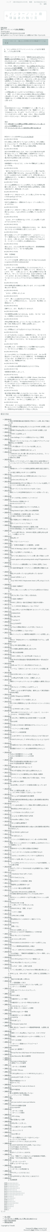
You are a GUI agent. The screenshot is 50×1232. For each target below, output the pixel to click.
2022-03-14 (7, 452)
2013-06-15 (7, 794)
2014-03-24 (7, 747)
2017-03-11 (7, 608)
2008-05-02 (7, 1171)
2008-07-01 (7, 1104)
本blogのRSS (8, 1222)
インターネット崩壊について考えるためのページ (20, 1218)
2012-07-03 (7, 847)
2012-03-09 (7, 866)
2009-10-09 (7, 1010)
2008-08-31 (7, 1075)
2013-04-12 (7, 807)
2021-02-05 (7, 496)
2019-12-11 (7, 539)
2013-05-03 (7, 798)
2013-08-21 (7, 789)
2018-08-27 (7, 584)
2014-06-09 (7, 730)
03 (9, 1185)
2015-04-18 (7, 654)
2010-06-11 (7, 961)
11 (17, 1183)
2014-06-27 (7, 723)
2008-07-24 (7, 1097)
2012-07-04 (7, 841)
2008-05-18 (7, 1150)
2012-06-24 (7, 854)
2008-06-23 (7, 1114)
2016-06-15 (7, 618)
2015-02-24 (7, 667)
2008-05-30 (7, 1128)
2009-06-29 (7, 1025)
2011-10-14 (7, 890)
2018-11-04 (7, 575)
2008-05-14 (7, 1154)
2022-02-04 (7, 467)
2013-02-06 (7, 825)
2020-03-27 (7, 521)
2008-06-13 (7, 1118)
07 (12, 1183)
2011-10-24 (7, 883)
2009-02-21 (7, 1051)
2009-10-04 (7, 1013)
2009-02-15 (7, 1059)
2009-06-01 (7, 1035)
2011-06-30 (7, 906)
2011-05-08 (7, 914)
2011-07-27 (7, 895)
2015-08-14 (7, 647)
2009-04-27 (7, 1038)
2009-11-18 (7, 993)
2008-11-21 (7, 1065)
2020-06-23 (7, 509)
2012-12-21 (7, 830)
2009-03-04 (7, 1047)
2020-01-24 (7, 530)
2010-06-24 (7, 957)
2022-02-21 (7, 459)
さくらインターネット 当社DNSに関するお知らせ (24, 128)
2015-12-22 (7, 629)
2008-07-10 (7, 1100)
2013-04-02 (7, 810)
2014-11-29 (7, 689)
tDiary (36, 1228)
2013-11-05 (7, 765)
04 (8, 1183)
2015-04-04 (7, 658)
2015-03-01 (7, 663)
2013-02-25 (7, 818)
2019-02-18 (7, 557)
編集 (45, 4)
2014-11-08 (7, 694)
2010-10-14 (7, 941)
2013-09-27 (7, 776)
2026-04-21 (7, 419)
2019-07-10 (7, 554)
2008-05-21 (7, 1136)
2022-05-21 (7, 439)
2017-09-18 (7, 597)
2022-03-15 (7, 448)
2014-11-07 (7, 698)
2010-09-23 (7, 948)
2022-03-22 (7, 445)
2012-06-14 (10, 41)
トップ (8, 2)
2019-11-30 (7, 550)
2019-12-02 (7, 547)
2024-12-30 (7, 425)
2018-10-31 (7, 579)
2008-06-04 (7, 1121)
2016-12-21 (7, 611)
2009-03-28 (7, 1042)
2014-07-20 (7, 719)
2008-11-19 (7, 1068)
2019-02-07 (7, 562)
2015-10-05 (7, 638)
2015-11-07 (7, 632)
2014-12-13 (7, 685)
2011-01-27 (7, 928)
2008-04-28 (7, 1174)
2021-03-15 (7, 490)
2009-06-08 (7, 1031)
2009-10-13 (7, 1004)
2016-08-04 (7, 615)
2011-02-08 (7, 924)
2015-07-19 (7, 650)
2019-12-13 (7, 536)
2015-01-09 (7, 679)
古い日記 (7, 1217)
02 (8, 1185)
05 (9, 1183)
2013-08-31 (7, 783)
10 (15, 1183)
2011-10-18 (7, 886)
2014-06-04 (7, 734)
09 (15, 1185)
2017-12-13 (7, 593)
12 (17, 1186)
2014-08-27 (7, 716)
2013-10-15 (7, 772)
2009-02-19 (7, 1054)
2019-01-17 (7, 566)
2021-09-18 (7, 478)
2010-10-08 (7, 944)
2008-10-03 (7, 1072)
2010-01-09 (7, 977)
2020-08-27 (7, 499)
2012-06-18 (7, 857)
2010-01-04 (7, 981)
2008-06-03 (7, 1125)
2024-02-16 (7, 432)
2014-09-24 (7, 707)
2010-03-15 (7, 968)
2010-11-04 (7, 937)
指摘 (22, 70)
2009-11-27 (7, 988)
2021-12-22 (7, 474)
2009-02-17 (7, 1058)
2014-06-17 (7, 727)
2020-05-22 (7, 518)
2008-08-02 (7, 1088)
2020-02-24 (7, 525)
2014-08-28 (7, 710)
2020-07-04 (7, 505)
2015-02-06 (7, 672)
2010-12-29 (7, 933)
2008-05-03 (7, 1165)
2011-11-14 (7, 872)
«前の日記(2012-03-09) (20, 2)
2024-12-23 (7, 428)
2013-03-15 (7, 814)
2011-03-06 (7, 921)
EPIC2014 (4, 27)
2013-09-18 (7, 779)
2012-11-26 (7, 834)
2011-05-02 (7, 917)
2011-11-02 (7, 879)
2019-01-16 (7, 572)
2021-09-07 (7, 481)
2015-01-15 (7, 676)
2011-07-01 (7, 901)
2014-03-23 (7, 752)
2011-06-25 (7, 910)
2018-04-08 (7, 588)
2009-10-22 (7, 997)
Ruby (32, 1230)
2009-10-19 (7, 1001)
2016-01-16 (7, 625)
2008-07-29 (7, 1091)
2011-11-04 (7, 875)
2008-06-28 (7, 1109)
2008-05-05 (7, 1160)
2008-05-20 (7, 1143)
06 (11, 1183)
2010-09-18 (7, 951)
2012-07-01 (7, 850)
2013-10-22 (7, 769)
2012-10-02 (7, 837)
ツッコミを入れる (27, 136)
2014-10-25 (7, 701)
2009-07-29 (7, 1022)
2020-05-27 (7, 512)
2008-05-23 (7, 1132)
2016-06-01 (7, 621)
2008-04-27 (7, 1178)
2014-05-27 (7, 737)
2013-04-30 (7, 803)
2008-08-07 (7, 1084)
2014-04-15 (7, 743)
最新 (30, 2)
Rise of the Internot (10, 1220)
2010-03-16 (7, 964)
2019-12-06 (7, 543)
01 (8, 1186)
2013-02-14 (7, 821)
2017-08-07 (7, 601)
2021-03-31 (7, 487)
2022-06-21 (7, 435)
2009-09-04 (7, 1019)
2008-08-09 (7, 1079)
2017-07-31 (7, 604)
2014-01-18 (7, 760)
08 (14, 1183)
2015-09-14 (7, 643)
